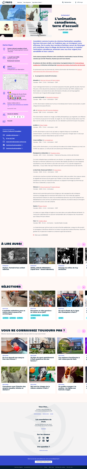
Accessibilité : (33, 467)
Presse (45, 467)
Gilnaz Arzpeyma (45, 187)
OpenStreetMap (22, 89)
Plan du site (69, 467)
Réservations (11, 68)
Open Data (51, 467)
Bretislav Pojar (42, 110)
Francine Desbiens (52, 110)
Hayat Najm (57, 170)
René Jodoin (56, 80)
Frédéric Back (43, 221)
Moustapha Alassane (52, 97)
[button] (15, 80)
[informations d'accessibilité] (15, 116)
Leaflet (15, 89)
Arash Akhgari (56, 187)
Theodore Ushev (55, 153)
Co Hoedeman (48, 140)
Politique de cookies (60, 467)
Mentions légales (19, 467)
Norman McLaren (46, 80)
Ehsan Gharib (43, 206)
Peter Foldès (43, 125)
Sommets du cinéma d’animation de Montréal (71, 65)
